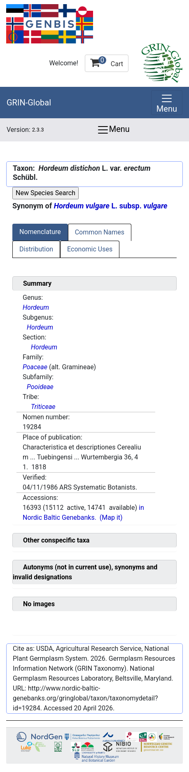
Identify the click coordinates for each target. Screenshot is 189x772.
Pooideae (40, 387)
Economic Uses (89, 249)
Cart (106, 62)
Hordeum (36, 307)
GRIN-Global (29, 103)
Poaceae (35, 367)
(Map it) (111, 517)
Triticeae (43, 407)
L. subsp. (111, 205)
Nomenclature (40, 232)
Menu (113, 130)
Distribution (36, 249)
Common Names (99, 232)
